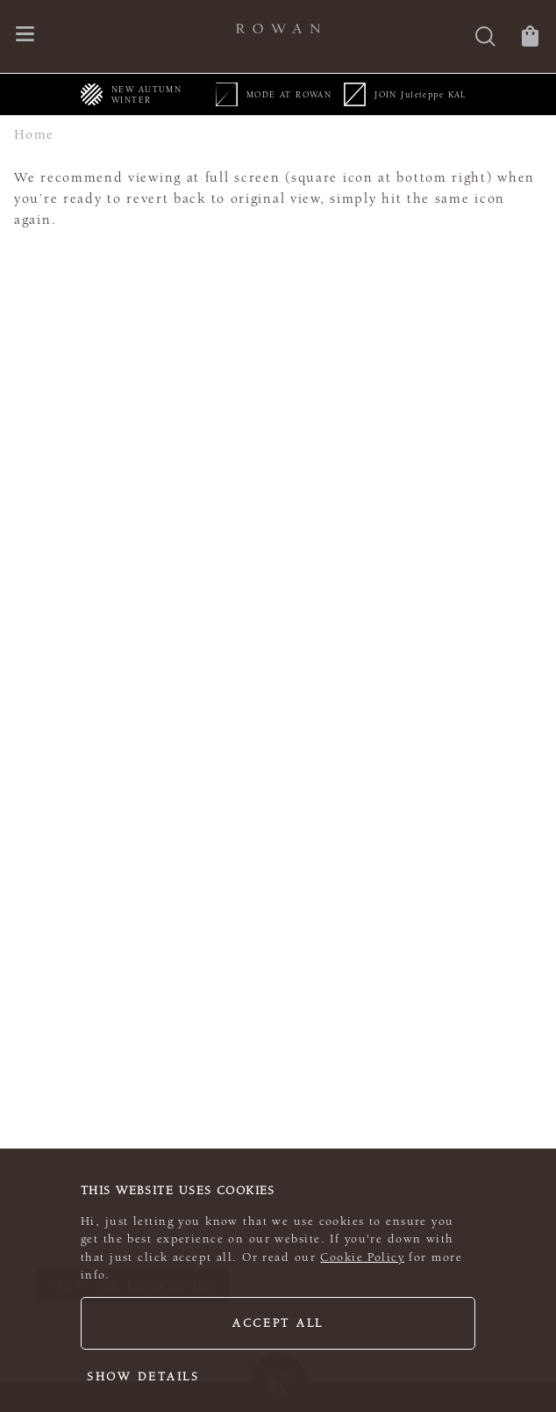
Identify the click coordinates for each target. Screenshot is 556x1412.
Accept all (278, 1323)
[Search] (485, 38)
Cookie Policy (362, 1257)
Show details (143, 1377)
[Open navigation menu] (25, 35)
